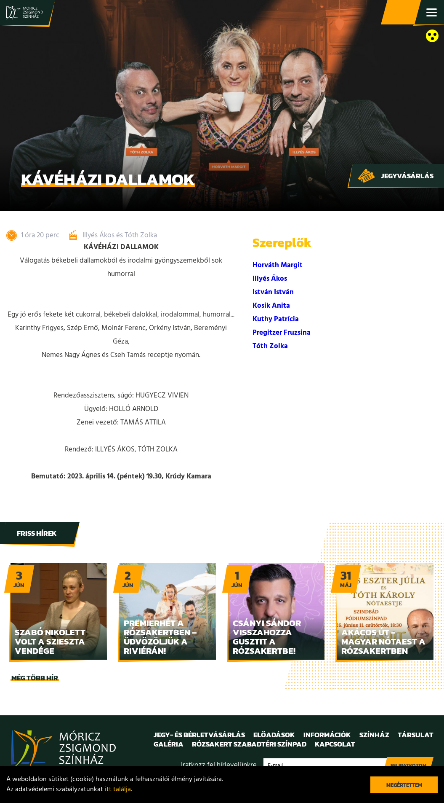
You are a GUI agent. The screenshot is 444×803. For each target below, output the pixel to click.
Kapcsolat (335, 744)
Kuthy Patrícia (276, 319)
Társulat (415, 734)
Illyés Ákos (270, 279)
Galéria (168, 744)
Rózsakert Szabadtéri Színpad (249, 744)
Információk (327, 734)
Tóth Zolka (270, 346)
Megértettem (404, 785)
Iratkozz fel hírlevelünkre (219, 765)
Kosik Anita (271, 306)
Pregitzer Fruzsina (282, 332)
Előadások (274, 734)
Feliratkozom (408, 765)
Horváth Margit (278, 265)
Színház (374, 734)
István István (273, 292)
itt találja (118, 789)
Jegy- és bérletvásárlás (402, 12)
